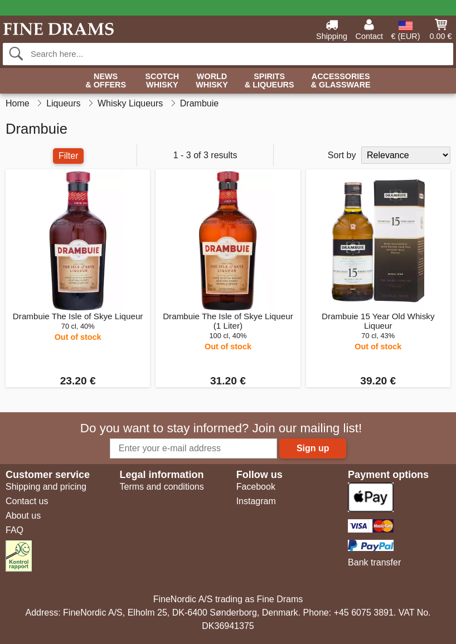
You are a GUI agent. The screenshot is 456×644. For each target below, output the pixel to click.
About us (23, 515)
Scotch (162, 81)
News (105, 81)
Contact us (27, 501)
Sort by (342, 155)
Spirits (269, 81)
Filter (69, 155)
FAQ (14, 530)
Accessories (341, 81)
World (212, 81)
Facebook (255, 486)
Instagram (256, 501)
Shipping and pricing (46, 486)
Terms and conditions (161, 486)
